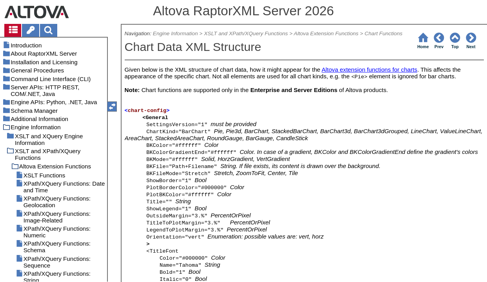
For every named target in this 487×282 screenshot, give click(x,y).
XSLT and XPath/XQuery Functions (246, 33)
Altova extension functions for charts (369, 69)
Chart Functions (384, 33)
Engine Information (175, 33)
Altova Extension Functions (326, 33)
